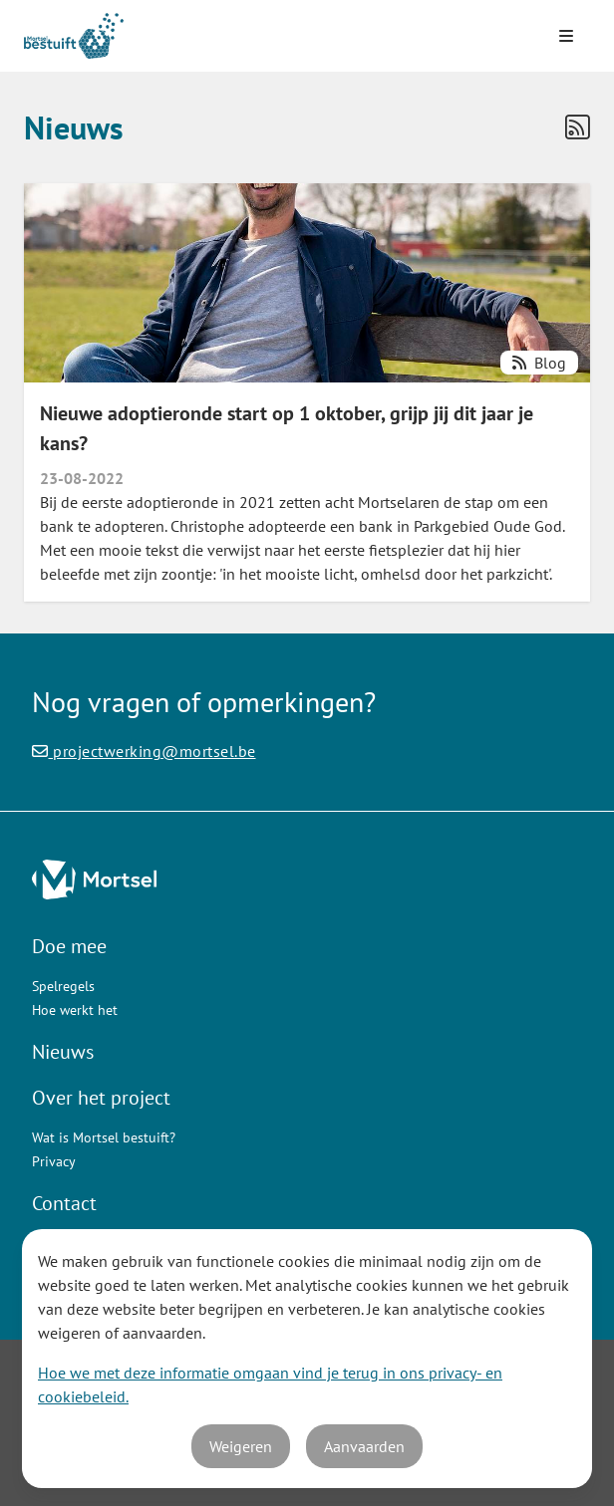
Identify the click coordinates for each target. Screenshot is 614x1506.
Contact (64, 1203)
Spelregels (63, 986)
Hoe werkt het (75, 1010)
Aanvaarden (364, 1446)
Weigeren (240, 1446)
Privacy (54, 1161)
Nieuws (63, 1052)
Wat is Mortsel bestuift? (103, 1137)
